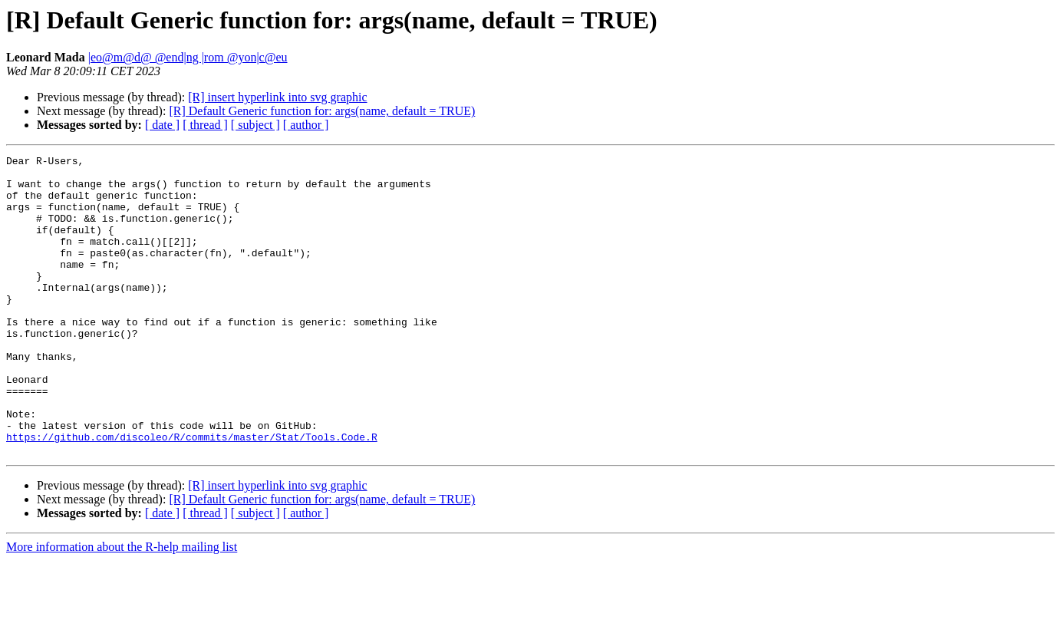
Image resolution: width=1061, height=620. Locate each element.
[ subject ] (255, 124)
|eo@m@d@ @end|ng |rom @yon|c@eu (188, 57)
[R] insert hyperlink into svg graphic (277, 97)
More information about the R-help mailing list (121, 606)
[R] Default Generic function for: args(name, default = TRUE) (322, 110)
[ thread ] (205, 124)
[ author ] (306, 124)
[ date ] (162, 124)
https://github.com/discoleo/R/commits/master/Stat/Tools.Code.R (191, 494)
